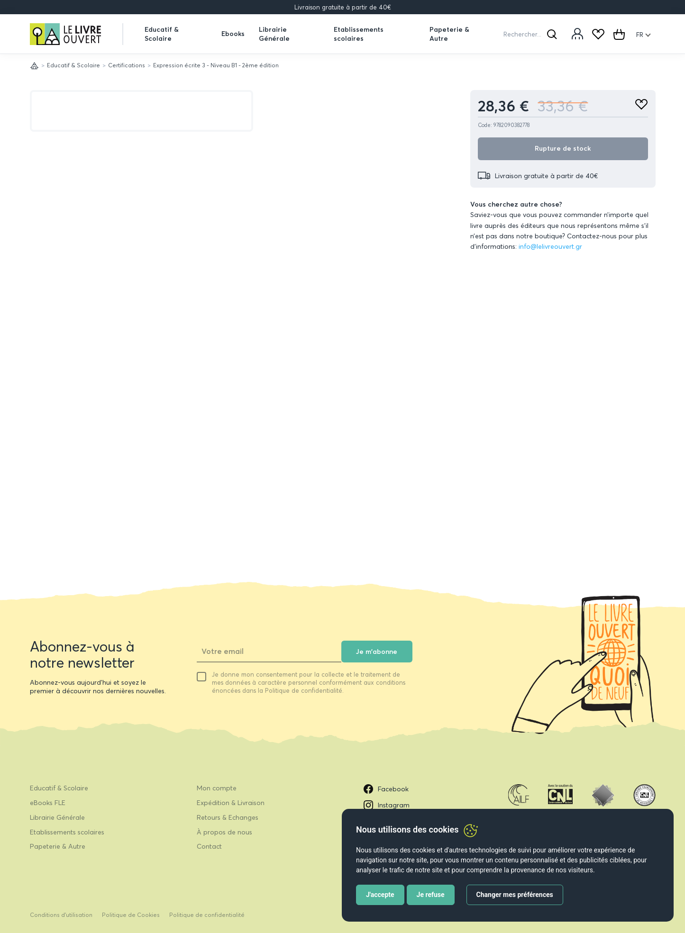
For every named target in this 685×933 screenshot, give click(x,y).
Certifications (126, 65)
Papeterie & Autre (449, 33)
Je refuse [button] (431, 894)
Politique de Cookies (131, 914)
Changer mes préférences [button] (514, 894)
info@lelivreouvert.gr (550, 246)
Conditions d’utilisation (61, 914)
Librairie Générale (274, 33)
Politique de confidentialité (207, 914)
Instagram (387, 805)
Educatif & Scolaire (162, 33)
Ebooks (233, 33)
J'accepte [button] (380, 894)
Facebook (386, 789)
